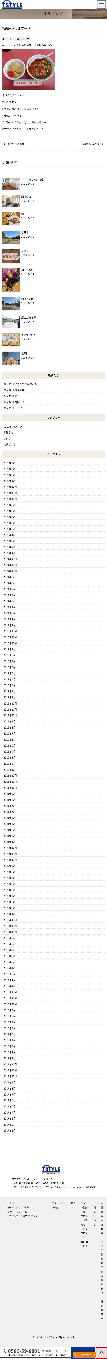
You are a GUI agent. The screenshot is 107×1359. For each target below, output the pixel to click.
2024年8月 (10, 583)
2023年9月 (10, 649)
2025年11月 (10, 493)
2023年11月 (10, 637)
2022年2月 (10, 763)
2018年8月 (10, 1016)
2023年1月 (10, 697)
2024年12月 (10, 559)
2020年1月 (10, 914)
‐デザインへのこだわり (17, 1207)
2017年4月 (10, 1112)
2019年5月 (10, 962)
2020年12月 (10, 848)
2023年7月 (10, 661)
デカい (25, 251)
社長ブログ (10, 444)
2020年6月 (10, 884)
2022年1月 (10, 769)
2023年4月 (10, 679)
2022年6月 (10, 739)
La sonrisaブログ (13, 426)
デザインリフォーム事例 (63, 1203)
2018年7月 (10, 1022)
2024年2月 (10, 619)
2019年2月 (10, 980)
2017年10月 (10, 1076)
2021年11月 (10, 781)
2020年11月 (10, 854)
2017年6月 (10, 1100)
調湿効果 (26, 196)
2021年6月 (10, 811)
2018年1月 (10, 1058)
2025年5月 (10, 529)
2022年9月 (10, 721)
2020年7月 (10, 878)
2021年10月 (10, 787)
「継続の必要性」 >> (91, 144)
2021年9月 (10, 793)
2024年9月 (10, 577)
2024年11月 (10, 565)
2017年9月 (10, 1082)
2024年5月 (10, 601)
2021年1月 (10, 841)
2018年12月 (10, 992)
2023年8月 (10, 655)
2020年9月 (10, 866)
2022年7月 (10, 733)
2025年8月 (10, 511)
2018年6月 (10, 1028)
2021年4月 (10, 824)
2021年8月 (10, 799)
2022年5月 (10, 745)
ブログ (7, 438)
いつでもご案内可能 (32, 179)
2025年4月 (10, 535)
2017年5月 (10, 1106)
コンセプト (11, 1203)
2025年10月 (10, 499)
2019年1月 (10, 986)
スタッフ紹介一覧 (84, 1207)
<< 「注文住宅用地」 (15, 144)
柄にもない (27, 270)
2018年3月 (10, 1046)
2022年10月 (10, 715)
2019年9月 (10, 938)
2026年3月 (10, 469)
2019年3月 (10, 974)
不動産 (55, 1207)
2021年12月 (10, 775)
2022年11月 (10, 709)
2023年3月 (10, 685)
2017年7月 (10, 1094)
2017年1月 (10, 1130)
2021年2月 (10, 835)
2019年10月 (10, 932)
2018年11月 (10, 998)
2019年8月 (10, 944)
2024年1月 (10, 625)
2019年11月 (10, 926)
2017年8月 (10, 1088)
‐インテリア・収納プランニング (21, 1216)
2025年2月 (10, 547)
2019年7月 (10, 950)
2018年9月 (10, 1010)
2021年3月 (10, 830)
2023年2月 (10, 691)
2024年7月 (10, 589)
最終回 (25, 353)
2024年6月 (10, 595)
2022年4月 (10, 751)
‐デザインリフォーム (16, 1212)
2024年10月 (10, 571)
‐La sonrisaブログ (84, 1241)
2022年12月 (10, 703)
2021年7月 (10, 805)
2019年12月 (10, 920)
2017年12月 (10, 1064)
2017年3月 (10, 1118)
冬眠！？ (26, 232)
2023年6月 (10, 667)
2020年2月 (10, 908)
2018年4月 (10, 1040)
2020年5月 (10, 890)
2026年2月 (10, 475)
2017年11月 (10, 1070)
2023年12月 (10, 631)
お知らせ (8, 432)
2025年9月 (10, 505)
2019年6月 (10, 956)
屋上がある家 (28, 317)
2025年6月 (10, 523)
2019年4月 (10, 968)
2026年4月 (10, 463)
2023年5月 (10, 673)
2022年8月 (10, 727)
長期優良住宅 (28, 335)
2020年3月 (10, 902)
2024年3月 (10, 613)
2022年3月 (10, 757)
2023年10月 (10, 643)
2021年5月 (10, 817)
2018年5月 (10, 1034)
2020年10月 (10, 860)
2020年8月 (10, 872)
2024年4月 (10, 607)
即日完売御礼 (28, 299)
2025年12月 (10, 487)
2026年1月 (10, 481)
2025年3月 (10, 541)
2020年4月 (10, 896)
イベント (56, 1212)
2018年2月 (10, 1052)
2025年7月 (10, 517)
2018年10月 (10, 1004)
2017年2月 (10, 1124)
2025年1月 (10, 553)
